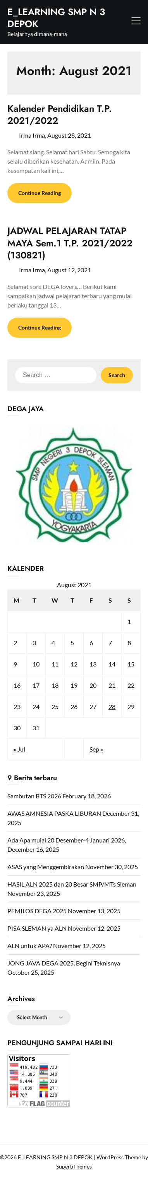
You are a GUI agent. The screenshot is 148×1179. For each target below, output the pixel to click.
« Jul (19, 749)
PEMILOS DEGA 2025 (37, 910)
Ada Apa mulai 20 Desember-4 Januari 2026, (66, 840)
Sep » (96, 749)
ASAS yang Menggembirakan (45, 866)
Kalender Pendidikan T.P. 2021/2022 (59, 114)
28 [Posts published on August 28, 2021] (111, 706)
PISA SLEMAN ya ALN (37, 928)
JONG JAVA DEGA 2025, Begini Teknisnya (63, 963)
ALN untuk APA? (29, 945)
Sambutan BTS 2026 (34, 796)
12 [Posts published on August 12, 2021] (74, 664)
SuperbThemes (74, 1166)
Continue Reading (39, 193)
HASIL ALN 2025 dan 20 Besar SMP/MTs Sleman (71, 884)
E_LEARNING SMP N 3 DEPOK (56, 18)
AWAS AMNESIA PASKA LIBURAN (54, 813)
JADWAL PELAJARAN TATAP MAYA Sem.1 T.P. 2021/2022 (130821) (70, 242)
